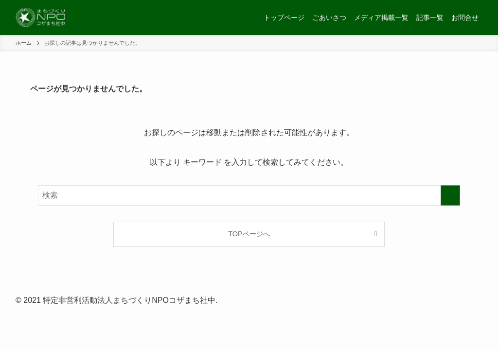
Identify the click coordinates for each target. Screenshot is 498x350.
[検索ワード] (249, 195)
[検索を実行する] (450, 195)
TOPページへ (248, 234)
